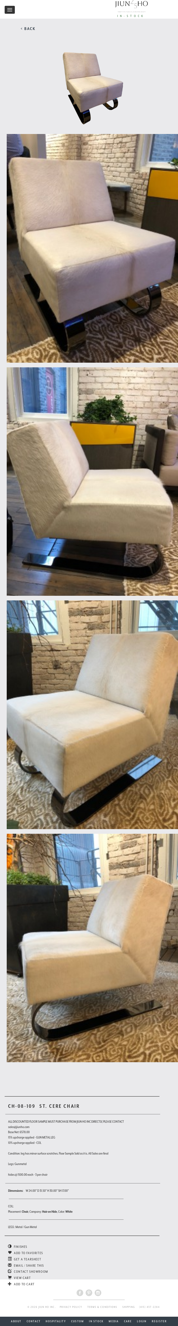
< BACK (28, 28)
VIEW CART (19, 1278)
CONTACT (34, 1321)
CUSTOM (77, 1321)
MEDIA (114, 1321)
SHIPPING (128, 1307)
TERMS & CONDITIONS (102, 1307)
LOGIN (141, 1321)
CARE (128, 1321)
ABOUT (16, 1321)
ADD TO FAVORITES (25, 1253)
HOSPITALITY (56, 1321)
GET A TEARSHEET (24, 1259)
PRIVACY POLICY (71, 1307)
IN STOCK (96, 1321)
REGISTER (159, 1321)
